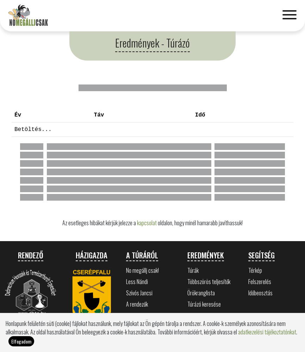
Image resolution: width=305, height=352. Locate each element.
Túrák (193, 270)
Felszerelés (259, 281)
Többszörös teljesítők (208, 281)
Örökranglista (201, 293)
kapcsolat (147, 223)
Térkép (255, 270)
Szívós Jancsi (139, 293)
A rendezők (137, 304)
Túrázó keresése (204, 304)
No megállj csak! (142, 270)
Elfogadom (21, 343)
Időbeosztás (260, 293)
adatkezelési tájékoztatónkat (267, 334)
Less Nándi (137, 281)
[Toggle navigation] (289, 15)
